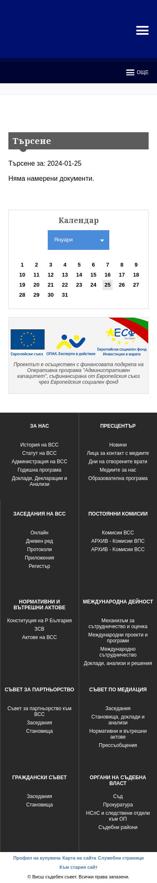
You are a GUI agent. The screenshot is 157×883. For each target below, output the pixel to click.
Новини (118, 445)
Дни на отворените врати (118, 462)
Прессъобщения (118, 745)
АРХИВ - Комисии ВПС (117, 541)
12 (51, 275)
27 (136, 285)
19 (22, 285)
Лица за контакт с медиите (118, 453)
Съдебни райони (117, 827)
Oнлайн (40, 533)
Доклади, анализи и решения (118, 663)
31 (65, 295)
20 (36, 285)
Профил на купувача (37, 857)
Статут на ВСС (39, 453)
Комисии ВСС (118, 533)
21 (51, 285)
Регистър (39, 566)
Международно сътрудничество (117, 652)
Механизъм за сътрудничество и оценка (117, 623)
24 (93, 285)
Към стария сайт (78, 867)
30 (51, 295)
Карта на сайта (79, 857)
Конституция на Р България (39, 621)
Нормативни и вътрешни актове (118, 734)
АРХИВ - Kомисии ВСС (118, 549)
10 (22, 275)
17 (122, 275)
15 (93, 275)
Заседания (39, 723)
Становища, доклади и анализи (117, 720)
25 (108, 285)
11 (36, 275)
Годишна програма (40, 470)
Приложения (39, 558)
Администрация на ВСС (39, 462)
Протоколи (39, 549)
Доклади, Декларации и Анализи (39, 481)
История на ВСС (40, 445)
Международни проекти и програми (118, 638)
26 (122, 285)
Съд (118, 796)
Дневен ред (39, 541)
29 (36, 295)
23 (79, 285)
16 (108, 275)
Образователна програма (118, 478)
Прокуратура (118, 805)
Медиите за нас (118, 470)
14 (79, 275)
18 (136, 275)
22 (65, 285)
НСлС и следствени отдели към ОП (118, 816)
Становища (39, 731)
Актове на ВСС (39, 637)
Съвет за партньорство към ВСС (40, 711)
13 (65, 275)
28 (22, 295)
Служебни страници (121, 857)
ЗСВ (39, 629)
